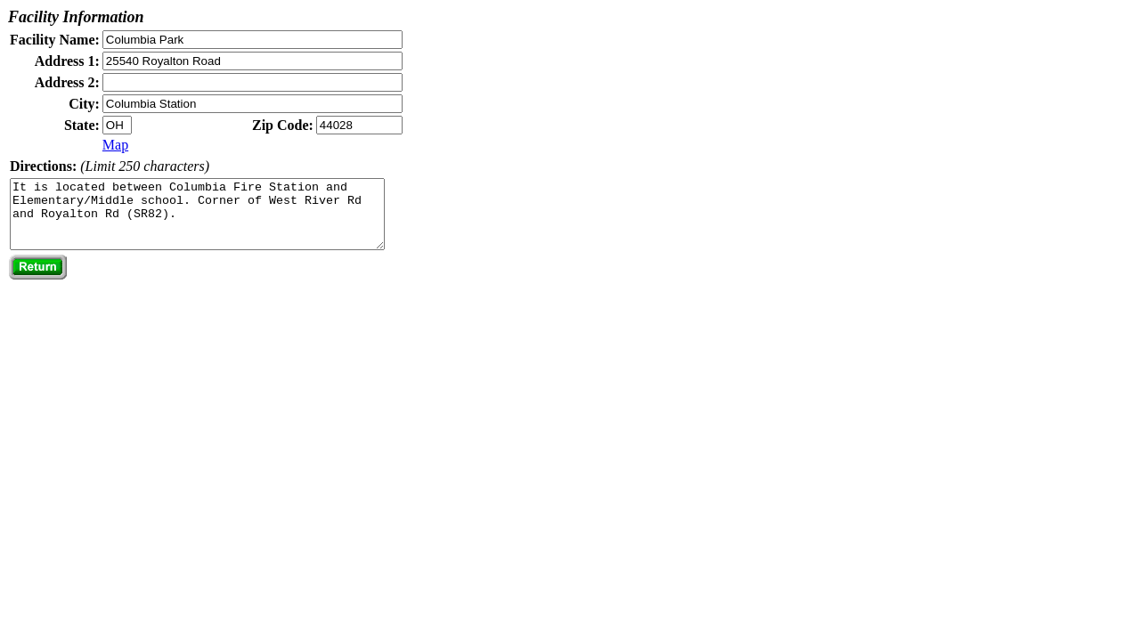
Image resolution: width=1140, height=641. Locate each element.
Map (115, 144)
